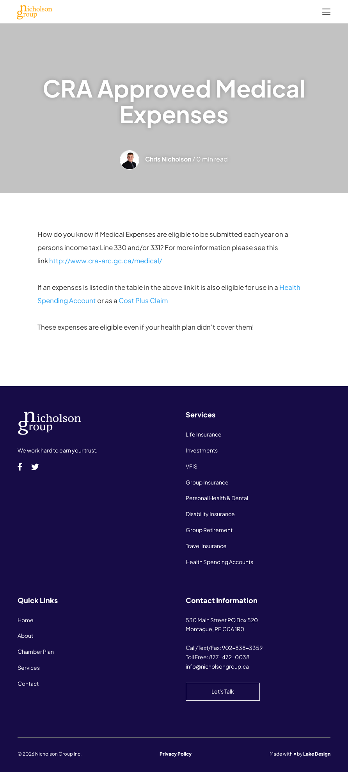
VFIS (191, 466)
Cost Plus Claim (143, 300)
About (25, 635)
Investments (202, 450)
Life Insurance (204, 434)
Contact (28, 683)
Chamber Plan (36, 651)
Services (29, 667)
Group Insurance (207, 482)
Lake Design (316, 754)
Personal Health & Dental (217, 497)
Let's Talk (222, 691)
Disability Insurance (210, 513)
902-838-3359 (242, 647)
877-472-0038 (229, 656)
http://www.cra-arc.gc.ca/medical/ (105, 260)
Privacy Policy (176, 754)
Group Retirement (209, 529)
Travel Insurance (206, 545)
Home (26, 619)
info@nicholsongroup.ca (217, 666)
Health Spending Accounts (219, 561)
